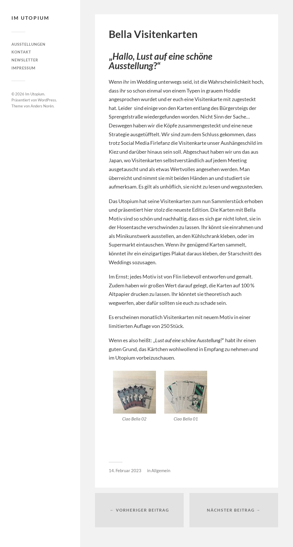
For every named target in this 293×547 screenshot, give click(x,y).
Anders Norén (42, 106)
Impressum (23, 68)
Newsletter (24, 60)
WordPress (47, 100)
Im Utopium (30, 18)
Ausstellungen (28, 44)
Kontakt (21, 52)
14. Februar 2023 (125, 470)
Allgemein (160, 470)
